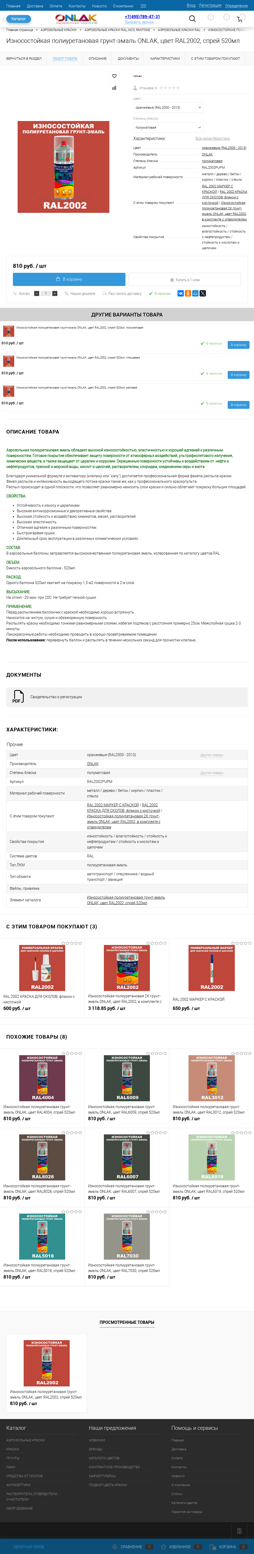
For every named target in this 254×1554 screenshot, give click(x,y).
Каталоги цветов (184, 1503)
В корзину (69, 279)
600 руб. (42, 1010)
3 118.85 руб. (127, 1010)
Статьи (176, 1494)
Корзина (228, 1547)
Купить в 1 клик (185, 279)
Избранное (181, 1547)
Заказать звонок (139, 22)
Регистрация (210, 5)
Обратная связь (25, 1547)
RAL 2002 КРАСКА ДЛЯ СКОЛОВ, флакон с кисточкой (224, 197)
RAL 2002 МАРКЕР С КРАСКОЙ (113, 805)
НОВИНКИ (97, 1440)
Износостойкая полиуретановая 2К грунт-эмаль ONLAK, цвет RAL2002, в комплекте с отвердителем (123, 821)
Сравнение (133, 1547)
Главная (13, 6)
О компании (123, 6)
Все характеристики (213, 138)
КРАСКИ (12, 1449)
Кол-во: (24, 293)
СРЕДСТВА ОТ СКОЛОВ (24, 1476)
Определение (236, 6)
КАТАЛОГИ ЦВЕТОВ (104, 1458)
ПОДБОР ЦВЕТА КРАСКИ (108, 1485)
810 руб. (13, 342)
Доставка (35, 6)
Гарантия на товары (186, 1512)
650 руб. (212, 1010)
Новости (99, 6)
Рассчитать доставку (122, 293)
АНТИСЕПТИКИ (18, 1485)
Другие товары (211, 755)
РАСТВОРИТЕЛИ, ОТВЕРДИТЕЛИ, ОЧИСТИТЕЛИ (32, 1496)
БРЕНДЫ (96, 1449)
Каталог (19, 19)
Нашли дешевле (79, 293)
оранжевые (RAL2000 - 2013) (224, 148)
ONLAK (207, 154)
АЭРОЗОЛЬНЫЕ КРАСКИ (25, 1440)
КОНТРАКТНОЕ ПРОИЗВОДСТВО (114, 1467)
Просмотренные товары (127, 1322)
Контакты (77, 6)
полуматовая (212, 161)
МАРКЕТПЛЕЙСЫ (102, 1476)
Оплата (56, 6)
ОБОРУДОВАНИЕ (19, 1508)
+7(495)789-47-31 (142, 16)
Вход (191, 5)
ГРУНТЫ (13, 1458)
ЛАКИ (10, 1467)
